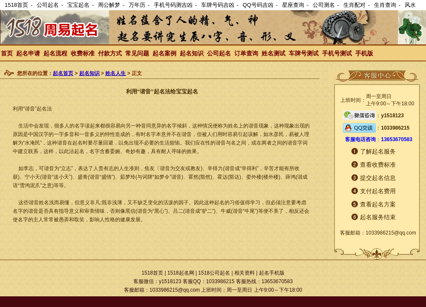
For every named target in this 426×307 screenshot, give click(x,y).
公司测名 (324, 5)
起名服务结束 (378, 217)
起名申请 (28, 53)
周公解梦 (109, 5)
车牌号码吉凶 (217, 5)
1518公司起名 (214, 273)
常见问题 (137, 53)
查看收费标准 (378, 164)
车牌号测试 (304, 53)
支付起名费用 (378, 191)
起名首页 (63, 73)
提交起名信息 (378, 177)
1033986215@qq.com (391, 233)
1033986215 (395, 128)
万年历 (137, 5)
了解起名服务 (378, 151)
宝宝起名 (78, 5)
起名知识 (192, 53)
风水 (410, 5)
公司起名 (48, 5)
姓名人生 (115, 73)
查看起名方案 (378, 204)
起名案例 (164, 53)
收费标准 (83, 53)
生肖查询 (385, 5)
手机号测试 (337, 53)
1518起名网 (180, 273)
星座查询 (293, 5)
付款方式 (110, 53)
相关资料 (244, 273)
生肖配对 (354, 5)
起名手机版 (272, 273)
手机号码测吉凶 (173, 5)
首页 (7, 53)
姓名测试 (273, 53)
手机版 (364, 53)
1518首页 (16, 5)
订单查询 (246, 53)
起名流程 (55, 53)
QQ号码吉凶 (258, 5)
